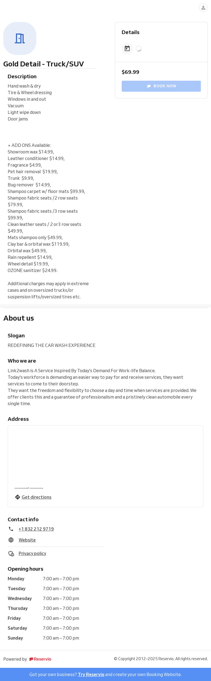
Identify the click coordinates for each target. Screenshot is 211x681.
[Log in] (203, 7)
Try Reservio (91, 674)
